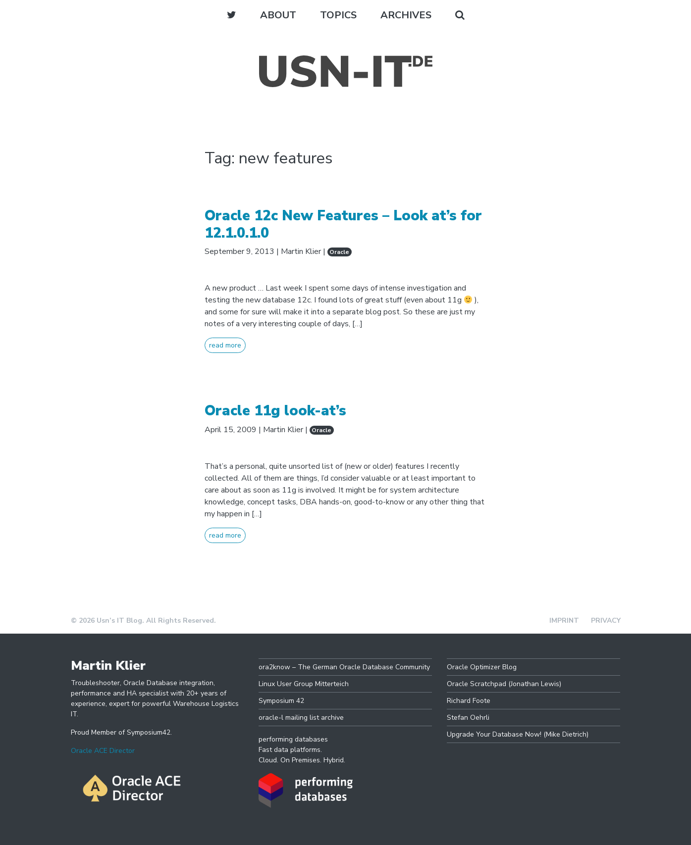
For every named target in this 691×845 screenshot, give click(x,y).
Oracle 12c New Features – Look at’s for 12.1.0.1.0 (343, 224)
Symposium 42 (281, 700)
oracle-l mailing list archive (301, 717)
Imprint (564, 620)
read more (225, 345)
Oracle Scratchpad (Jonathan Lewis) (504, 684)
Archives (405, 15)
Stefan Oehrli (468, 717)
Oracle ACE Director (103, 750)
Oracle (339, 252)
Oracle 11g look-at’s (275, 410)
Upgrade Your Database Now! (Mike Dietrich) (517, 734)
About (278, 15)
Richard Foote (468, 700)
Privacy (606, 620)
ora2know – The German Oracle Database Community (344, 667)
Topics (338, 15)
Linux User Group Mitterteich (304, 684)
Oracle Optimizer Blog (482, 667)
